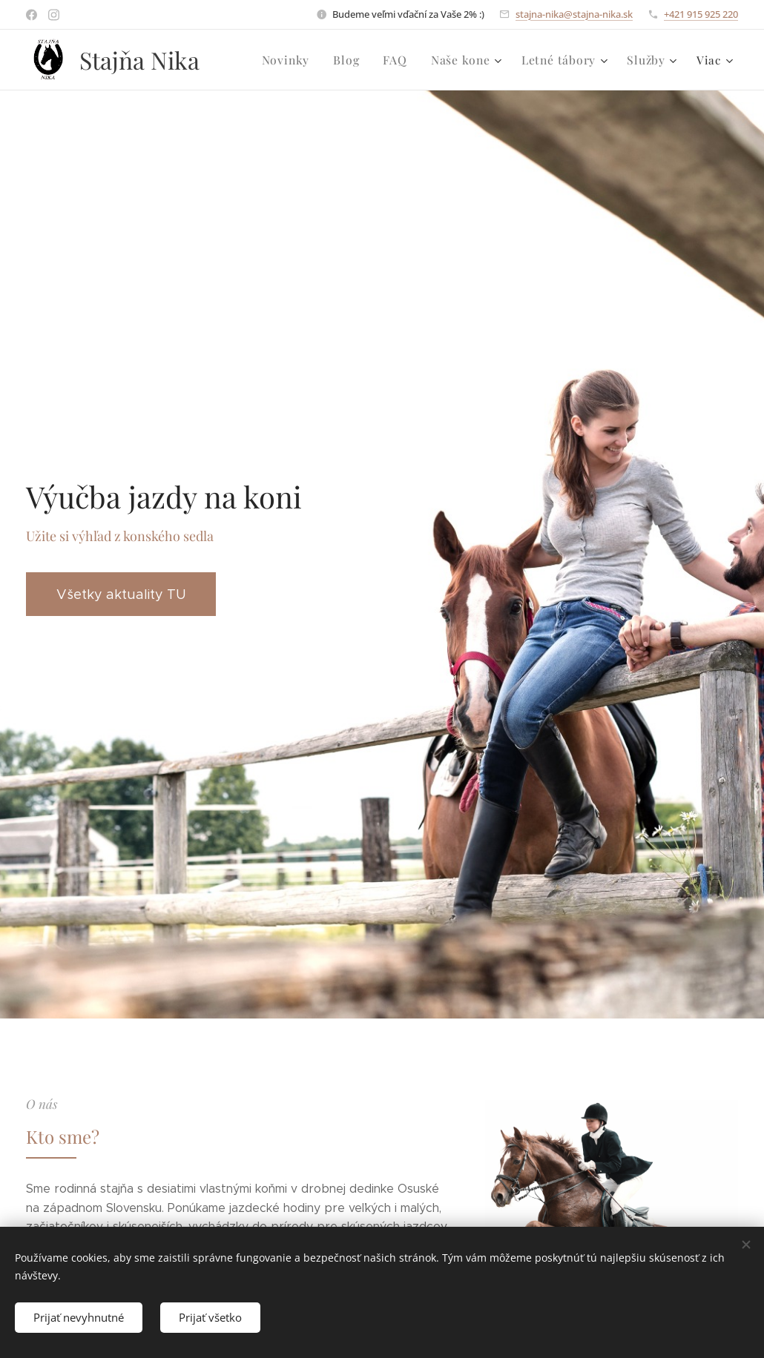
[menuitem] (299, 60)
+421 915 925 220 (701, 14)
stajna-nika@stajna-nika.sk (574, 14)
